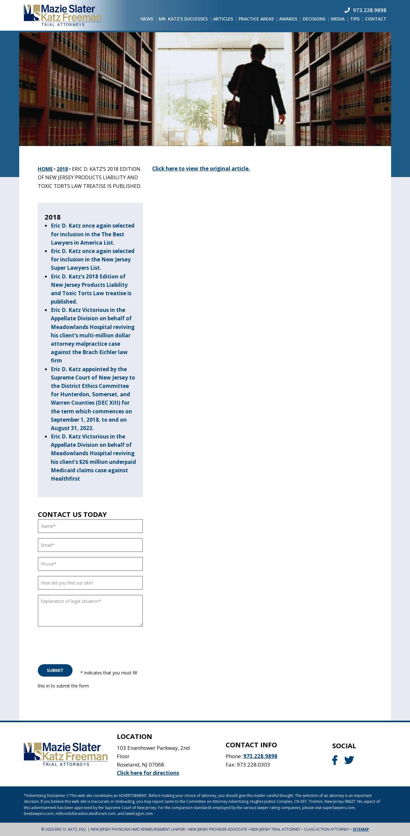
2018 (62, 169)
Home (45, 169)
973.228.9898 (260, 756)
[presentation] (85, 644)
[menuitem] (147, 18)
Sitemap (361, 829)
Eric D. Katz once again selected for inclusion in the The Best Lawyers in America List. (92, 234)
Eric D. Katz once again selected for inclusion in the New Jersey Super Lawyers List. (92, 259)
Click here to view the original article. (201, 168)
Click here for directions (148, 772)
